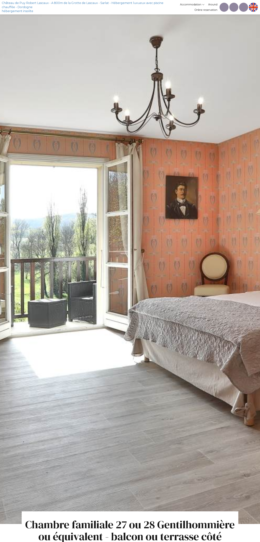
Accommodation (192, 4)
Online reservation (205, 10)
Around (212, 4)
